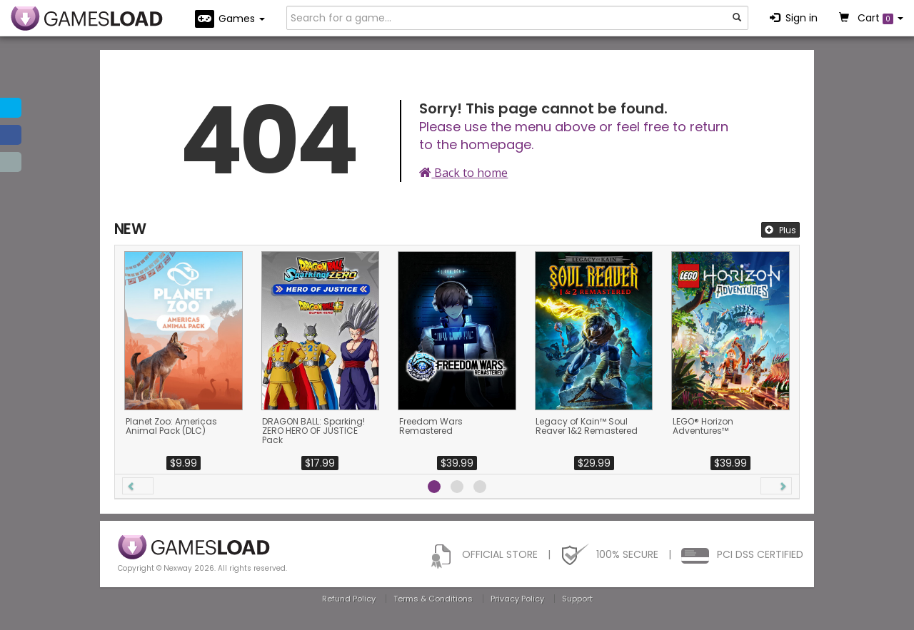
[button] (138, 485)
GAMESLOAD (87, 18)
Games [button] (230, 19)
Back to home (463, 173)
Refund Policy (349, 598)
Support (577, 598)
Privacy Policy (517, 598)
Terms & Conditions (433, 598)
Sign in (794, 18)
